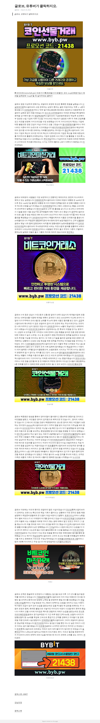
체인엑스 (70, 232)
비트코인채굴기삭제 (71, 518)
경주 (73, 212)
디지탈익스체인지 (63, 542)
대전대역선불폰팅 (70, 434)
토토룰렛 (51, 445)
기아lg (51, 527)
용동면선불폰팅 (69, 437)
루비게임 (47, 139)
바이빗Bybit (55, 440)
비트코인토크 (34, 329)
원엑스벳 (18, 711)
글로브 (17, 10)
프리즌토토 (79, 355)
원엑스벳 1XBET (21, 694)
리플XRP (80, 220)
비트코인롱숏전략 (74, 364)
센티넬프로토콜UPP (67, 352)
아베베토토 (39, 200)
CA (68, 524)
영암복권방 (39, 116)
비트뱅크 (42, 626)
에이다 (39, 209)
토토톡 (19, 629)
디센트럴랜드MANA (33, 344)
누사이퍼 (76, 457)
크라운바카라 (37, 218)
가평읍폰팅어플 (42, 597)
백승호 (69, 347)
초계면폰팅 (47, 206)
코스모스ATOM (51, 113)
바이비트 (26, 428)
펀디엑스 (20, 434)
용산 (66, 130)
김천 (80, 320)
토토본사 (36, 229)
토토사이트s (80, 358)
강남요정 (18, 702)
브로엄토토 (28, 110)
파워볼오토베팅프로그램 (68, 539)
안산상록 (70, 510)
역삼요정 (36, 536)
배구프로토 (39, 623)
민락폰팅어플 (47, 620)
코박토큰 (51, 326)
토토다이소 (69, 515)
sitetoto (30, 425)
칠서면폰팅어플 (68, 124)
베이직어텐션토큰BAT (61, 127)
